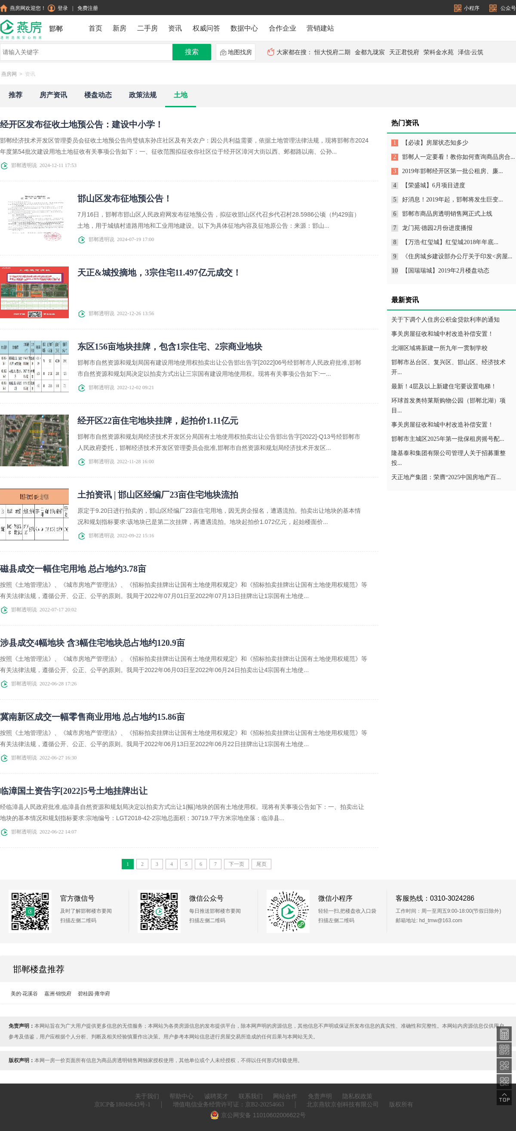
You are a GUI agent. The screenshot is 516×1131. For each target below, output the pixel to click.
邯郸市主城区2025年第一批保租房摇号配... (447, 439)
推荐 (15, 95)
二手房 (147, 28)
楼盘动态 (98, 95)
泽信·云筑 (471, 52)
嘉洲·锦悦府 (57, 994)
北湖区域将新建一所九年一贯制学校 (439, 348)
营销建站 (320, 28)
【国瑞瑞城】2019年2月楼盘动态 (445, 270)
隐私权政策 (357, 1096)
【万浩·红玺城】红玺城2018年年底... (450, 242)
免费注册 (87, 8)
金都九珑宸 (370, 52)
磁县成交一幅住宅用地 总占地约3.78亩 (73, 568)
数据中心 (244, 28)
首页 (95, 28)
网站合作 (285, 1096)
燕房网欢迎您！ (23, 8)
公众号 (502, 8)
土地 (180, 95)
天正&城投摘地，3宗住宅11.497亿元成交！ (159, 272)
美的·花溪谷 (24, 994)
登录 (58, 8)
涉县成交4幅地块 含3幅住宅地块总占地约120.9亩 (92, 643)
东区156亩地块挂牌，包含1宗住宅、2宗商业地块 (169, 346)
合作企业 (282, 28)
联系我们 (251, 1096)
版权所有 (401, 1104)
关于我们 (147, 1096)
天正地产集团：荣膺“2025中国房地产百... (446, 477)
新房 (119, 28)
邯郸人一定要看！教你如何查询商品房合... (458, 157)
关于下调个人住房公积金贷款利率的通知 (445, 319)
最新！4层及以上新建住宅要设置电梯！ (444, 386)
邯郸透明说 (18, 165)
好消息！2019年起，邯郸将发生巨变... (452, 199)
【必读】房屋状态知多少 (435, 142)
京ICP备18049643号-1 (122, 1104)
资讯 (175, 28)
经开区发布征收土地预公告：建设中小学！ (81, 124)
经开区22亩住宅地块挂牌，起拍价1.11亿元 (157, 420)
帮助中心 (181, 1096)
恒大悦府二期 (332, 52)
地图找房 (236, 52)
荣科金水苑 (439, 52)
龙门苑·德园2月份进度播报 (437, 228)
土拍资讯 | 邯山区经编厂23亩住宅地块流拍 (157, 494)
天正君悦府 (404, 52)
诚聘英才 (216, 1096)
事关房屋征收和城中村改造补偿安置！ (442, 334)
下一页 (236, 864)
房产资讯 (53, 95)
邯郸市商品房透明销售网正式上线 (447, 214)
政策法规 (143, 95)
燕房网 (9, 74)
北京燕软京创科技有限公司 (343, 1104)
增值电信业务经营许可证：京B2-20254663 (228, 1104)
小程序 (467, 8)
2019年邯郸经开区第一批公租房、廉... (452, 171)
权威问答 (206, 28)
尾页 (261, 864)
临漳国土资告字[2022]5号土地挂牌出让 (73, 791)
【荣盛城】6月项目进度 (433, 185)
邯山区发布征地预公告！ (124, 198)
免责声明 (320, 1096)
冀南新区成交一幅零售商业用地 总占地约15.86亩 (92, 717)
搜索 (192, 52)
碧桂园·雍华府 (94, 994)
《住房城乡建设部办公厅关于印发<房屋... (457, 256)
